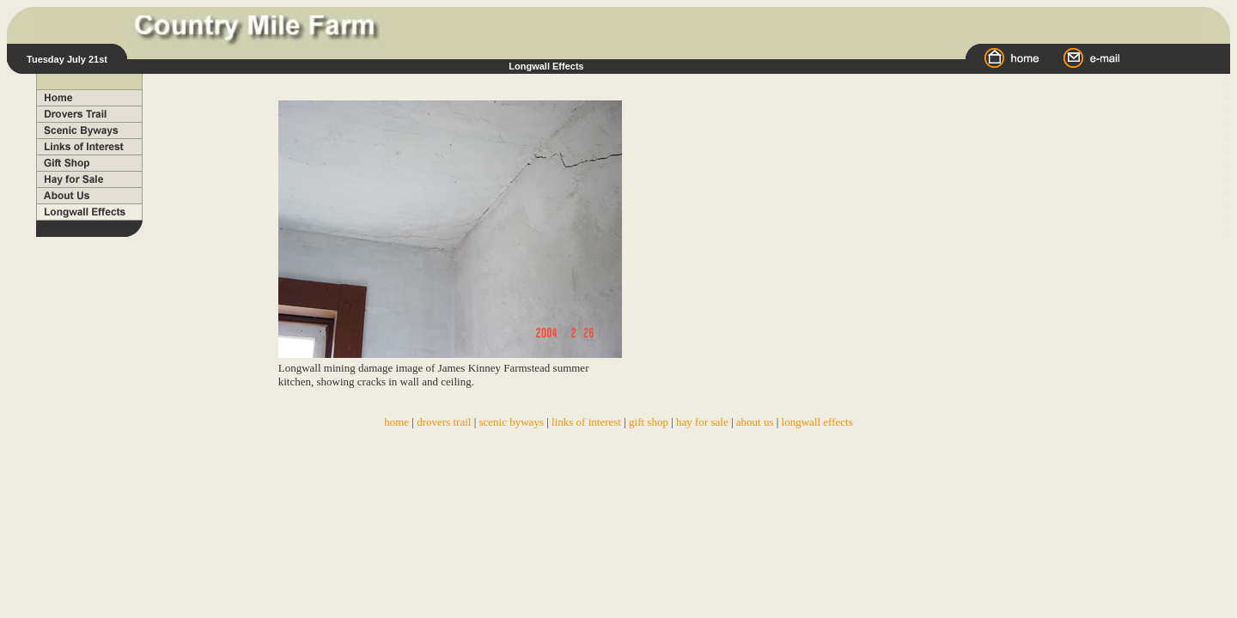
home (396, 421)
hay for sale (702, 421)
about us (755, 421)
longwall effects (817, 421)
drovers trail (445, 421)
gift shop (648, 421)
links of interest (586, 421)
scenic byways (511, 421)
